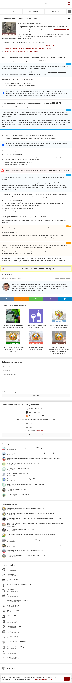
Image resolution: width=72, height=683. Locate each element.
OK (67, 678)
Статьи (11, 11)
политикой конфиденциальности (48, 392)
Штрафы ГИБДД (64, 278)
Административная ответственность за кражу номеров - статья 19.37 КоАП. (29, 46)
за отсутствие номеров (61, 29)
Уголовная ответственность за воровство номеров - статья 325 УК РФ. (28, 48)
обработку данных (39, 430)
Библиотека (33, 11)
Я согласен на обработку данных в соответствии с (31, 392)
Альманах (55, 11)
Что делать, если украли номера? (38, 269)
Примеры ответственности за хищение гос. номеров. (22, 51)
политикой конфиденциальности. (42, 679)
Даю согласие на (35, 430)
